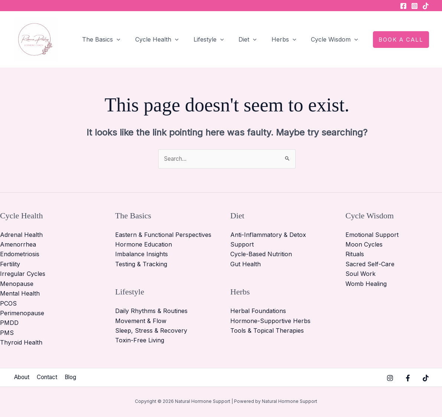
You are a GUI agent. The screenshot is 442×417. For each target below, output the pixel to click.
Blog (75, 377)
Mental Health (20, 293)
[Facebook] (403, 6)
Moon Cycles (364, 244)
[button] (133, 39)
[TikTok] (425, 6)
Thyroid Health (21, 342)
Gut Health (245, 264)
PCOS (8, 303)
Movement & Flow (140, 321)
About (21, 377)
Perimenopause (22, 313)
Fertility (10, 264)
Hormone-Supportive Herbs (270, 321)
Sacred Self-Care (369, 264)
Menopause (16, 284)
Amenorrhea (18, 244)
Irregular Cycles (22, 274)
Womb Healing (366, 284)
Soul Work (360, 274)
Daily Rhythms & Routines (151, 311)
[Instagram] (414, 6)
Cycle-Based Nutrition (261, 254)
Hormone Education (143, 244)
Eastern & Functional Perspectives (163, 235)
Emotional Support (372, 235)
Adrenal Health (21, 235)
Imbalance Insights (141, 254)
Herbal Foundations (258, 311)
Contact (50, 377)
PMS (7, 332)
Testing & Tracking (141, 264)
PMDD (9, 323)
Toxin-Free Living (139, 340)
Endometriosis (19, 254)
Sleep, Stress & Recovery (151, 331)
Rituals (354, 254)
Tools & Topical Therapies (267, 331)
